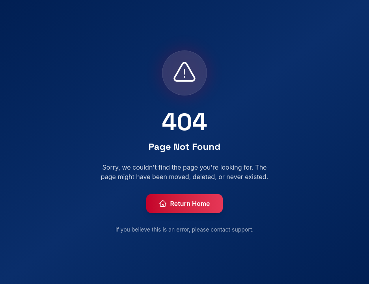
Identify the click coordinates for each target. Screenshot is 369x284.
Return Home (184, 203)
